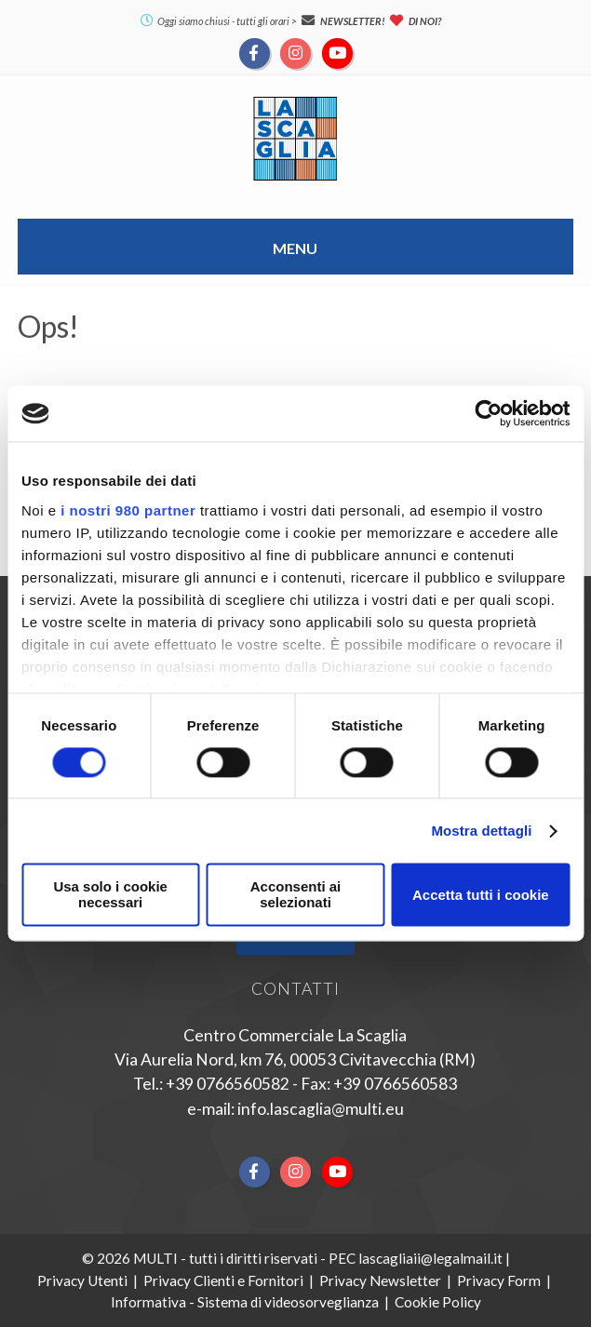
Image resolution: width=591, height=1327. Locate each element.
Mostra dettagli (481, 830)
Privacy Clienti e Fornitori (223, 1280)
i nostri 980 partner (127, 510)
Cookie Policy (438, 1301)
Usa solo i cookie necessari (110, 895)
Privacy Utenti (82, 1280)
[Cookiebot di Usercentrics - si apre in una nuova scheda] (488, 413)
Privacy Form (499, 1280)
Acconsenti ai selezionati (296, 895)
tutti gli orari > (266, 21)
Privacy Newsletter (380, 1280)
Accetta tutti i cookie (480, 895)
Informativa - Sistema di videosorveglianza (245, 1301)
